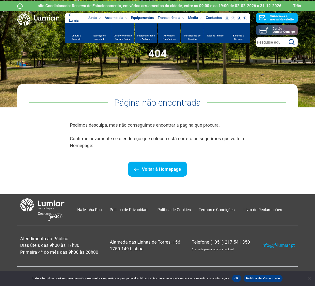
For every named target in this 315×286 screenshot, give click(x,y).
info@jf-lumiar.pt (278, 245)
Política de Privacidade (130, 209)
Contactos (214, 18)
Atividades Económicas (169, 37)
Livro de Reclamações (263, 209)
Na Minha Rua (89, 209)
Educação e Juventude (100, 37)
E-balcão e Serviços (238, 37)
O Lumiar (76, 18)
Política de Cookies (174, 209)
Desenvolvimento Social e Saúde (123, 37)
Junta (94, 18)
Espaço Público (215, 35)
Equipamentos (142, 18)
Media (195, 18)
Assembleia (116, 18)
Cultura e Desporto (76, 37)
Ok (237, 278)
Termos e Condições (217, 209)
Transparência (171, 18)
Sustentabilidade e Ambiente (146, 37)
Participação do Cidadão (192, 37)
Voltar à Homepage (161, 169)
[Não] (308, 278)
